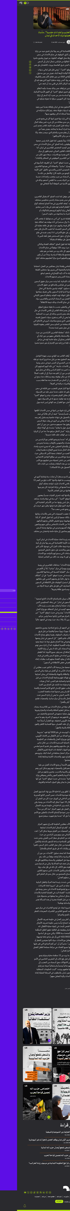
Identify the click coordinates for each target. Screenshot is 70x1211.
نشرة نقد (42, 1197)
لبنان (49, 988)
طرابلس (52, 988)
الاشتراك (42, 1201)
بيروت (61, 988)
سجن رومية (57, 988)
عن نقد (27, 1197)
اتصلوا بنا (20, 1197)
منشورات (49, 1197)
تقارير (55, 1197)
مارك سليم (57, 1158)
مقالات (61, 1197)
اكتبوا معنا (34, 1197)
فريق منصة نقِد (44, 42)
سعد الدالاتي (57, 1135)
